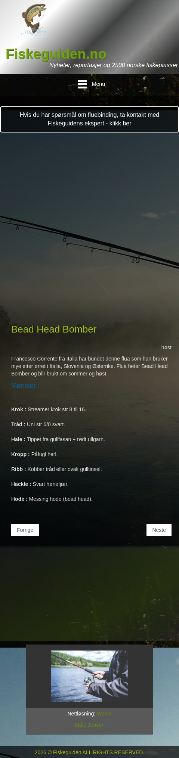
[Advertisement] (89, 229)
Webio (104, 714)
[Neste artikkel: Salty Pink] (159, 530)
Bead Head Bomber (53, 329)
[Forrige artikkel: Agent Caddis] (25, 530)
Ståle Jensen (89, 725)
